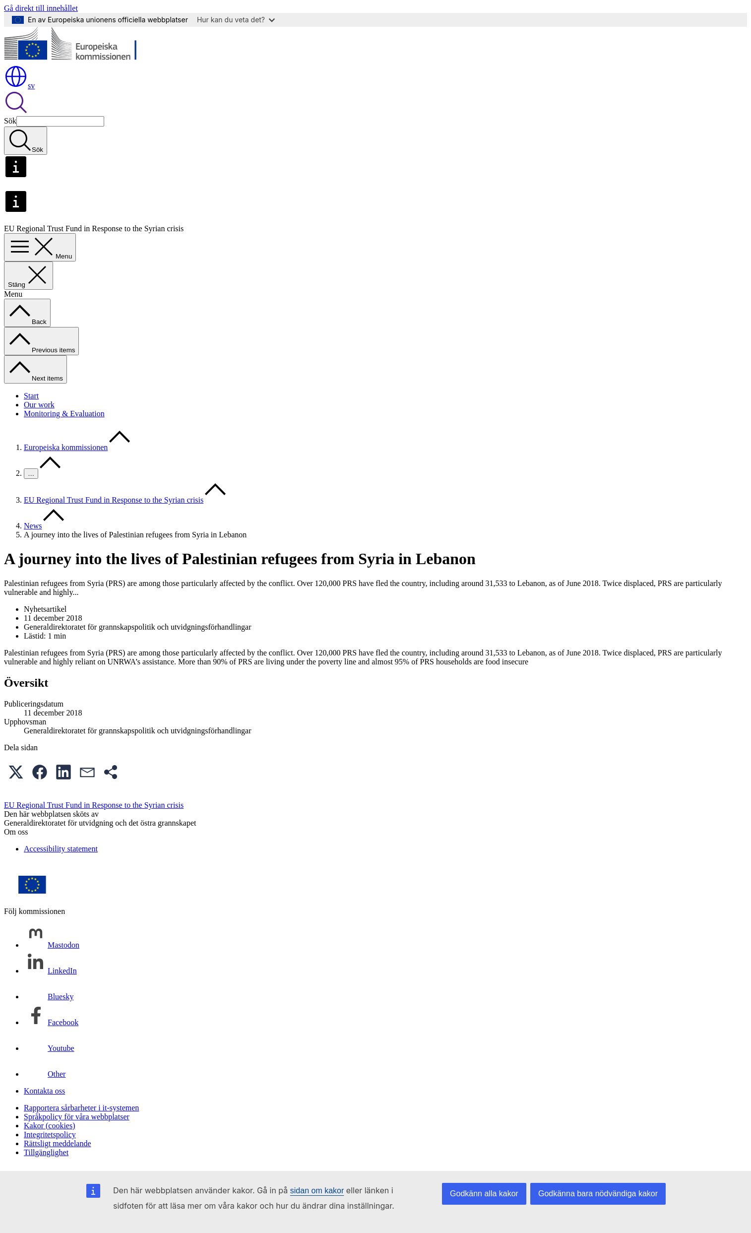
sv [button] (19, 85)
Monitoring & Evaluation (64, 413)
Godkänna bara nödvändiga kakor (598, 1193)
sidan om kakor (317, 1190)
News (33, 525)
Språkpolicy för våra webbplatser (76, 1116)
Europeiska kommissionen (66, 447)
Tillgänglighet (46, 1152)
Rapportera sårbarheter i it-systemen (81, 1107)
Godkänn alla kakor (484, 1193)
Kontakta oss (44, 1091)
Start (31, 395)
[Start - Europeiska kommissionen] (76, 60)
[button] (16, 772)
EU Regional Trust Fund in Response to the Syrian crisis (113, 500)
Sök (10, 121)
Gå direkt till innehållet (41, 8)
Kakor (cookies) (49, 1125)
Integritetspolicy (50, 1134)
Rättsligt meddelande (57, 1143)
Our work (39, 404)
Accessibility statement (61, 848)
